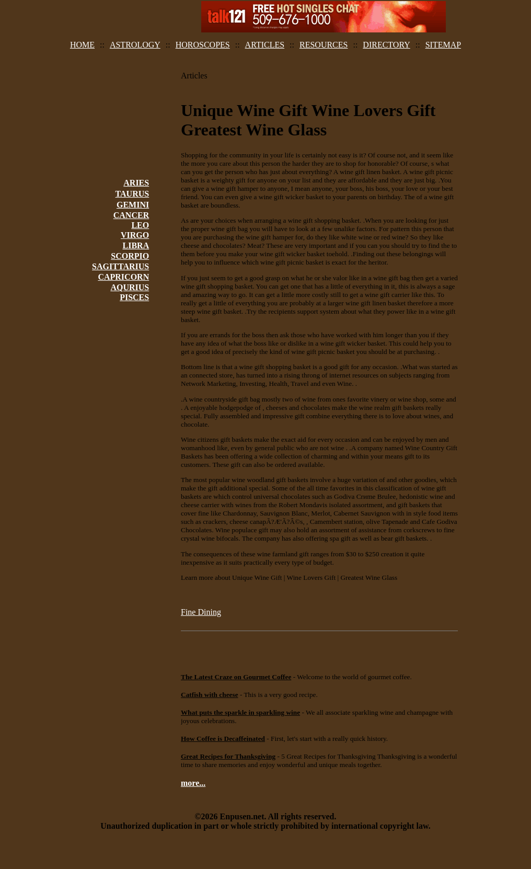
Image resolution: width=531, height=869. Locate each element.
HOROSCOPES (203, 44)
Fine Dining (201, 612)
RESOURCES (323, 44)
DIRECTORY (386, 44)
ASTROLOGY (135, 44)
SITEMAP (443, 44)
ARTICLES (264, 44)
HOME (82, 44)
